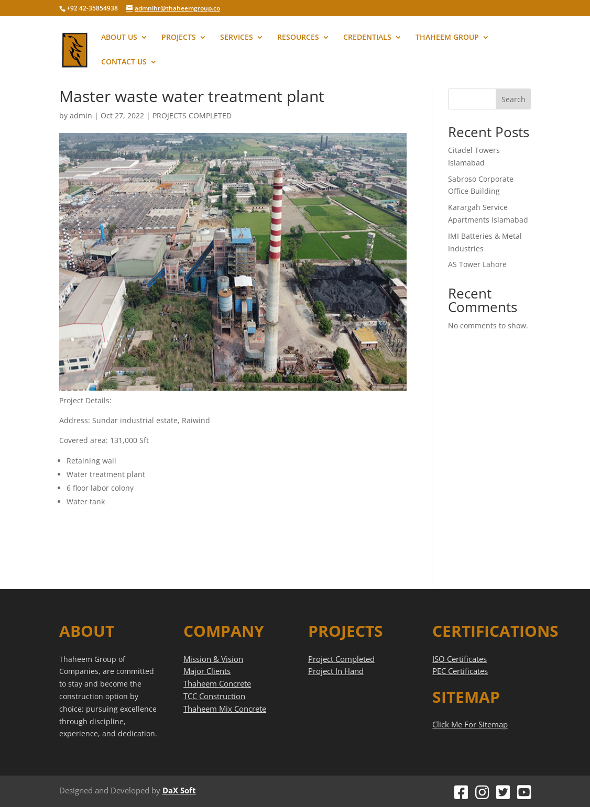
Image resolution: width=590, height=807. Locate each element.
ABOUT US (119, 38)
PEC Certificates (460, 671)
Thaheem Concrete (217, 683)
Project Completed (341, 659)
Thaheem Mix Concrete (224, 708)
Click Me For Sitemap (470, 724)
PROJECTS (178, 38)
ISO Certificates (459, 659)
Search (513, 99)
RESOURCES (298, 38)
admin (81, 115)
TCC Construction (214, 696)
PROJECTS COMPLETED (192, 115)
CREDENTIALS (367, 38)
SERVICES (236, 38)
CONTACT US (124, 62)
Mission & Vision (213, 659)
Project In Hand (336, 671)
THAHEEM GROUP (447, 38)
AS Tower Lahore (477, 264)
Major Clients (207, 671)
